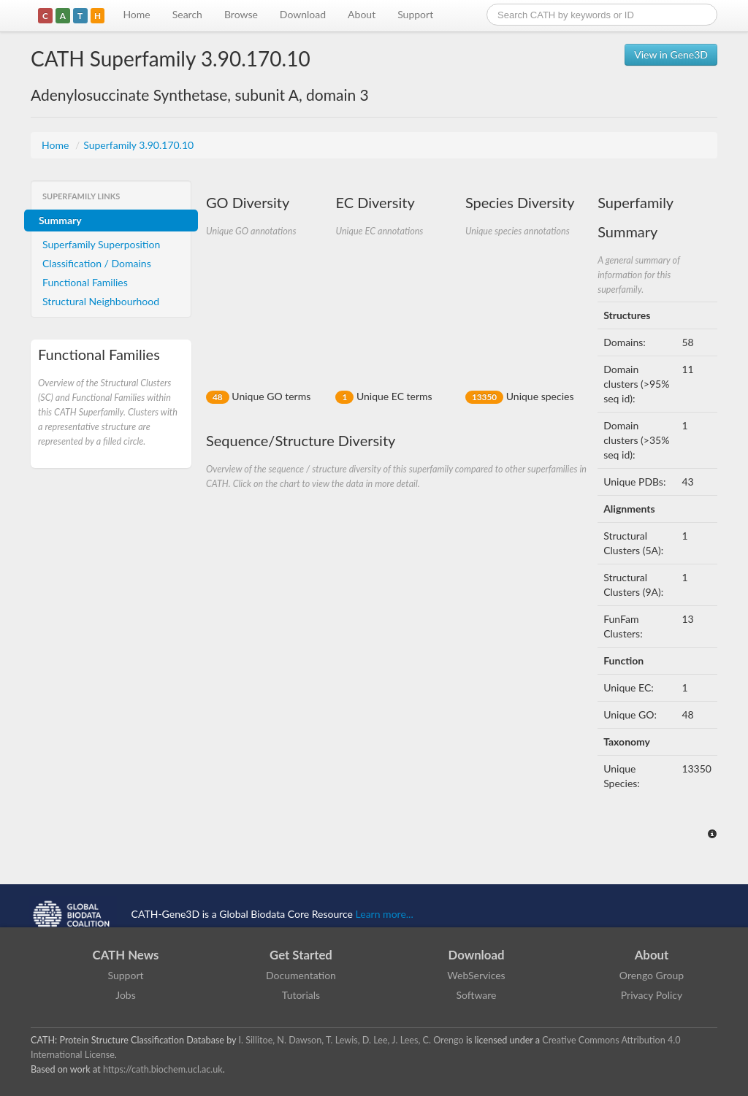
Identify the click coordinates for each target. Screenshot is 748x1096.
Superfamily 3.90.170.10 (138, 145)
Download (303, 14)
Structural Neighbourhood (100, 301)
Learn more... (384, 914)
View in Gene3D (671, 54)
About (361, 14)
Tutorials (301, 995)
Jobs (125, 995)
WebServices (476, 975)
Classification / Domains (96, 263)
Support (415, 14)
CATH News (126, 954)
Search (187, 14)
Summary (60, 220)
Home (136, 14)
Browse (241, 14)
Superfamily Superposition (101, 244)
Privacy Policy (651, 995)
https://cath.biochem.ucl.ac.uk (163, 1069)
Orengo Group (651, 975)
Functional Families (85, 282)
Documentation (301, 975)
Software (477, 995)
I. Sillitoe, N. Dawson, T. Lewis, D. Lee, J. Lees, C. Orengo (351, 1040)
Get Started (301, 954)
